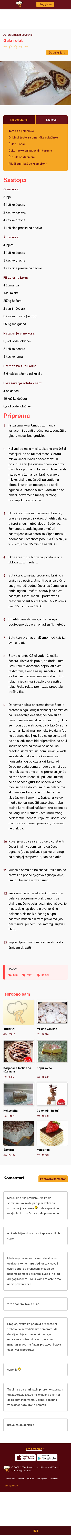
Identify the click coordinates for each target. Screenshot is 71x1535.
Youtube (30, 1479)
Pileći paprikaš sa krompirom (27, 163)
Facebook (10, 1479)
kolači (45, 974)
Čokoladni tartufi (52, 1100)
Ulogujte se (45, 4)
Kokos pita (18, 1100)
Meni (35, 1530)
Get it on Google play (47, 1457)
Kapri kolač (52, 1059)
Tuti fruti (18, 1018)
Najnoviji (51, 119)
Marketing (17, 1470)
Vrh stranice (34, 1448)
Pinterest (54, 1479)
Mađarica (52, 1139)
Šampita (18, 1139)
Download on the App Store (25, 1457)
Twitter (21, 1479)
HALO (15, 1485)
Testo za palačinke (21, 130)
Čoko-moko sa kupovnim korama (30, 150)
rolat (29, 974)
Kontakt (28, 1470)
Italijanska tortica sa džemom (18, 1059)
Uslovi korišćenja (49, 1467)
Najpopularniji (19, 119)
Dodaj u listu (57, 52)
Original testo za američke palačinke (33, 137)
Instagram (42, 1479)
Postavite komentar (53, 1178)
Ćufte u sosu (17, 144)
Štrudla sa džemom (21, 157)
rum (15, 974)
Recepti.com (6, 1469)
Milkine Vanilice (52, 1018)
